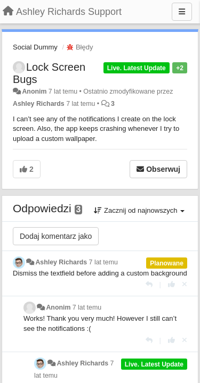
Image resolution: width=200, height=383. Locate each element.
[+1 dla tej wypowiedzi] (171, 284)
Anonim (34, 91)
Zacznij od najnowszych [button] (139, 210)
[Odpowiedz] (149, 284)
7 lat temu (103, 262)
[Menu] (182, 12)
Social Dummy (35, 47)
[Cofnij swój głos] (184, 284)
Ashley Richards (39, 103)
